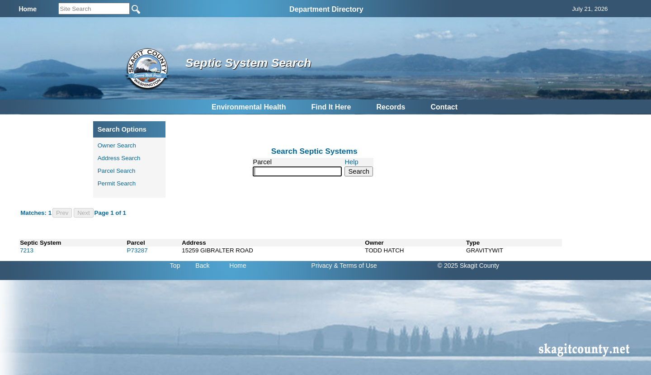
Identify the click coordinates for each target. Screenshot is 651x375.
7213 (26, 250)
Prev (62, 212)
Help (351, 162)
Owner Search (117, 145)
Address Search (119, 158)
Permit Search (117, 183)
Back (202, 265)
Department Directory (326, 9)
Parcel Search (117, 170)
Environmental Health (249, 107)
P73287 (137, 250)
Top (175, 265)
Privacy (321, 265)
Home (237, 265)
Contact (444, 107)
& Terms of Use (355, 265)
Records (390, 107)
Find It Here (331, 107)
